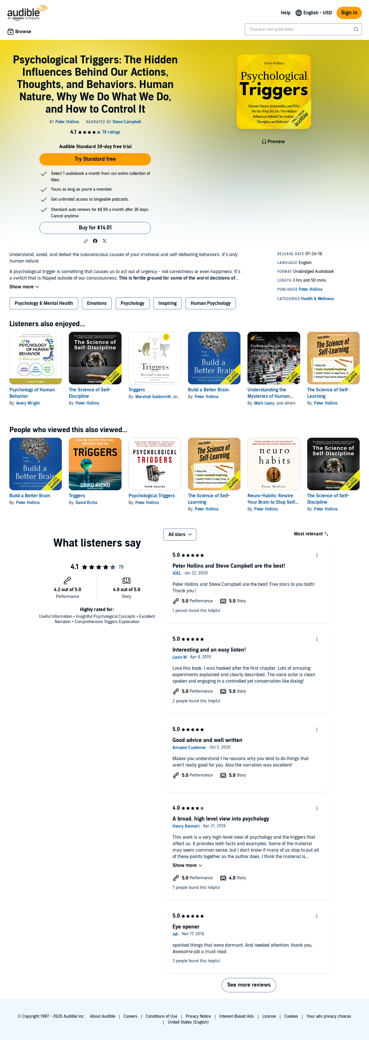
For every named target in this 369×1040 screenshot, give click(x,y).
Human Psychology (211, 303)
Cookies (291, 1016)
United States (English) (188, 1022)
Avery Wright (28, 403)
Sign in (349, 13)
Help (286, 13)
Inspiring (167, 303)
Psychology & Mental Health (44, 303)
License (269, 1016)
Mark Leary (264, 403)
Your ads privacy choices (329, 1016)
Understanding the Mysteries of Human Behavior (268, 396)
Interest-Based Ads (236, 1016)
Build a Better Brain (208, 390)
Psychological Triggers (152, 496)
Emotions (97, 303)
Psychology (132, 303)
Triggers (137, 390)
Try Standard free (95, 159)
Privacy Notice (198, 1016)
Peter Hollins (87, 403)
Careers (130, 1016)
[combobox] (303, 29)
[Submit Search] (356, 29)
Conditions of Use (161, 1016)
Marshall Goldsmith (153, 396)
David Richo (86, 502)
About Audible (102, 1016)
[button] (85, 241)
